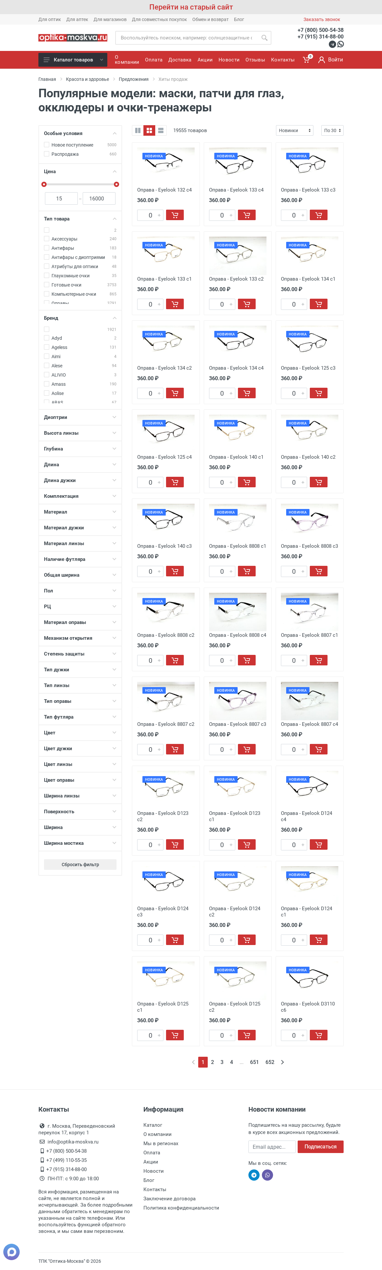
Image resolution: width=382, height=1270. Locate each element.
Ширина (80, 827)
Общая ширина (80, 575)
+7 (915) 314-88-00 (321, 37)
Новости (153, 1171)
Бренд (80, 318)
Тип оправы (80, 701)
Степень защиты (80, 654)
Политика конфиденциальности (181, 1208)
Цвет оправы (80, 780)
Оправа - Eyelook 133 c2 (236, 279)
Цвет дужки (80, 748)
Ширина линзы (80, 796)
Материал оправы (80, 622)
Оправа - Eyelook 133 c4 (236, 190)
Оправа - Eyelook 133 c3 (308, 190)
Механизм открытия (80, 638)
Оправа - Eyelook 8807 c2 (165, 724)
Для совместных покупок (159, 19)
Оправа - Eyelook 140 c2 (308, 457)
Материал (80, 512)
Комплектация (80, 496)
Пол (80, 591)
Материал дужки (80, 528)
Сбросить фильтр (80, 864)
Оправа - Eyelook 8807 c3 (237, 724)
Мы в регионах (160, 1143)
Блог (239, 19)
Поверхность (80, 812)
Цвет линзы (80, 764)
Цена (80, 171)
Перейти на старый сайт (191, 7)
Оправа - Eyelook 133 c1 (164, 279)
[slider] (44, 184)
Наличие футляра (80, 559)
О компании (157, 1134)
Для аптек (77, 19)
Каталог (152, 1125)
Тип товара (80, 219)
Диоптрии (80, 417)
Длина (80, 465)
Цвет (80, 733)
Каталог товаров (73, 60)
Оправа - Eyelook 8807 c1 (309, 635)
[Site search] (186, 38)
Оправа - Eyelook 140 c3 (164, 546)
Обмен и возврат (210, 19)
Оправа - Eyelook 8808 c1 (237, 546)
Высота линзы (80, 433)
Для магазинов (110, 19)
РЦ (80, 607)
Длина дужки (80, 480)
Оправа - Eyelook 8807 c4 (309, 724)
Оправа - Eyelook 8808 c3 (309, 546)
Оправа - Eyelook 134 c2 (164, 368)
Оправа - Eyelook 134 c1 (308, 279)
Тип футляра (80, 717)
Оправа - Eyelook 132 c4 (164, 190)
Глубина (80, 449)
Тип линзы (80, 685)
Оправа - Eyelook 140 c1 (236, 457)
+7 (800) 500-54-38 (321, 30)
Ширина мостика (80, 843)
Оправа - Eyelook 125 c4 (164, 457)
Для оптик (49, 19)
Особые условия (80, 133)
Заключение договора (169, 1199)
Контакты (154, 1189)
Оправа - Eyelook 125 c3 (308, 368)
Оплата (151, 1153)
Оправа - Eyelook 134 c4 (236, 368)
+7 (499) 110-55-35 (66, 1160)
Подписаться (321, 1146)
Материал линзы (80, 543)
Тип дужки (80, 670)
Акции (150, 1162)
